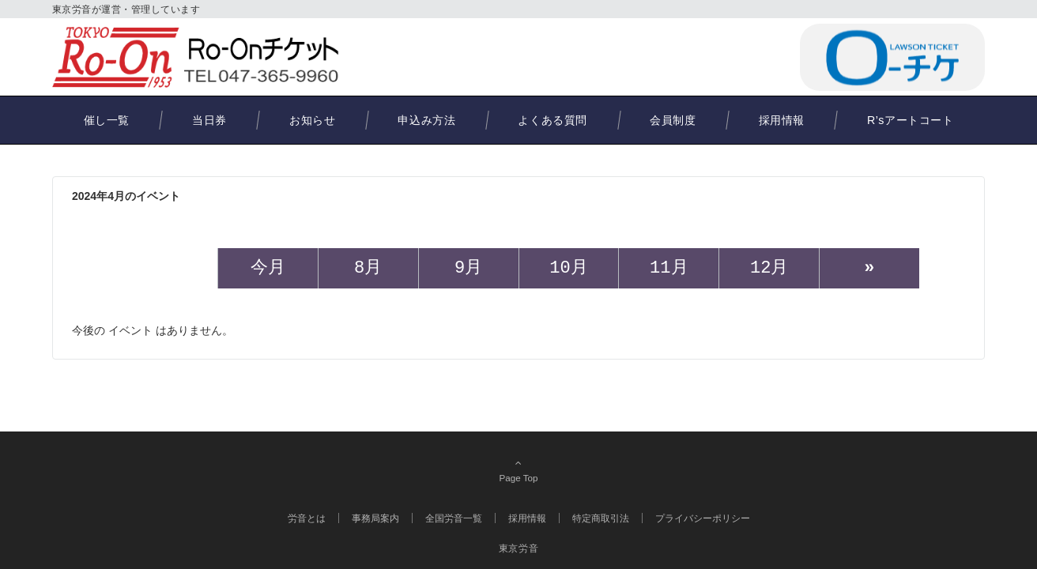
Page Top (518, 470)
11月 (669, 268)
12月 (769, 268)
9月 (468, 268)
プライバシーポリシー (702, 518)
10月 (568, 268)
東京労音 (518, 548)
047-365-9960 (712, 56)
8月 (368, 268)
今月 (268, 268)
